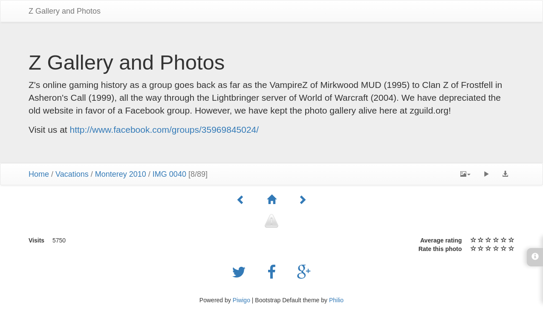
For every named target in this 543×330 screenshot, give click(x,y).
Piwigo (241, 300)
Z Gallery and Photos (65, 11)
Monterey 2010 (120, 174)
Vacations (72, 174)
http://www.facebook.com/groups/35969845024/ (164, 129)
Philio (336, 300)
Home (39, 174)
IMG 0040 (169, 174)
